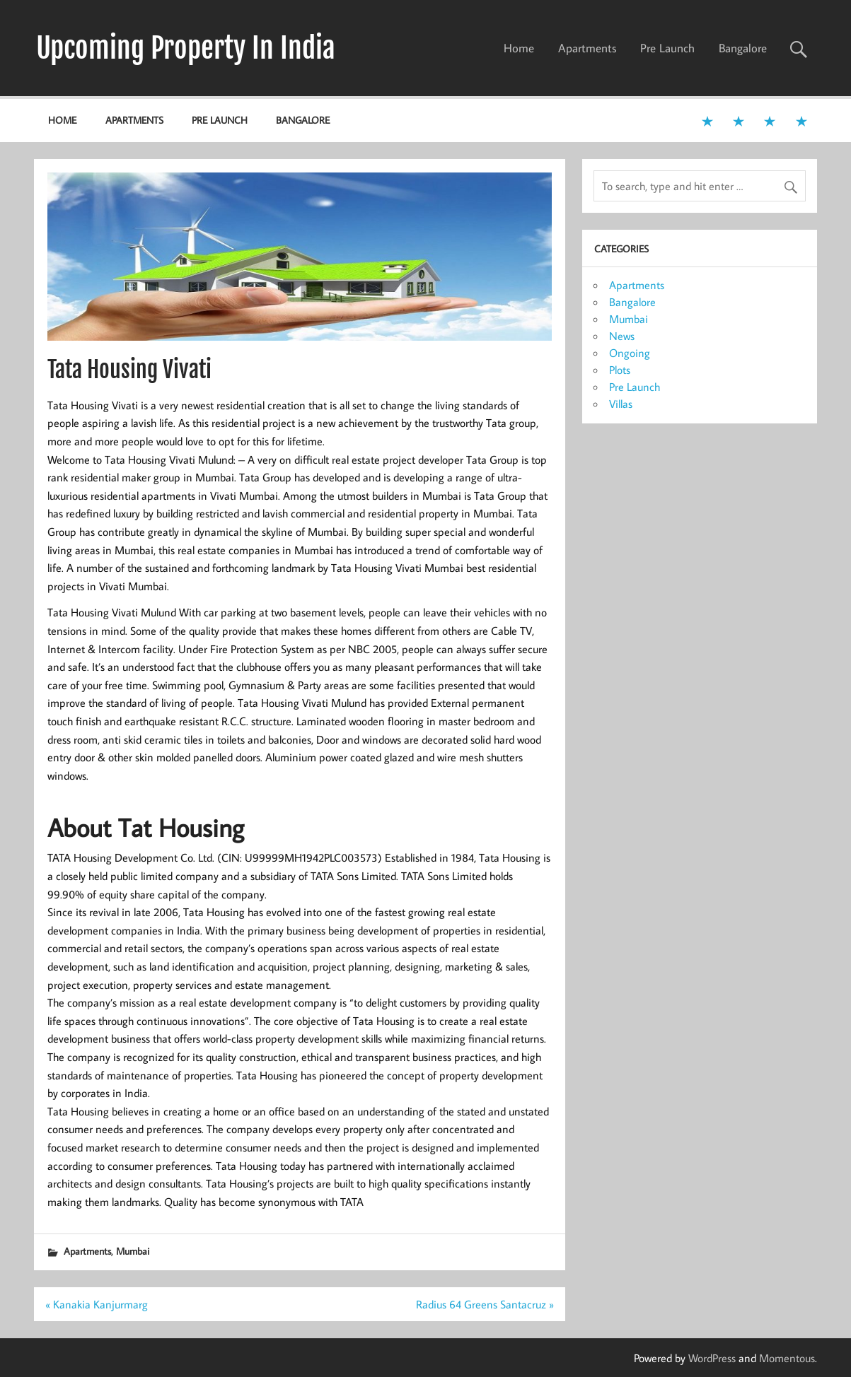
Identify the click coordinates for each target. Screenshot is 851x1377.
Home (519, 48)
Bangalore (743, 48)
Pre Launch (667, 48)
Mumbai (132, 1251)
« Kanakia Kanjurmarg (96, 1304)
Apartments (587, 48)
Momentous (787, 1358)
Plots (619, 370)
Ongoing (629, 353)
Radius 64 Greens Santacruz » (485, 1304)
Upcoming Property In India (185, 48)
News (622, 336)
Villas (620, 404)
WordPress (712, 1358)
